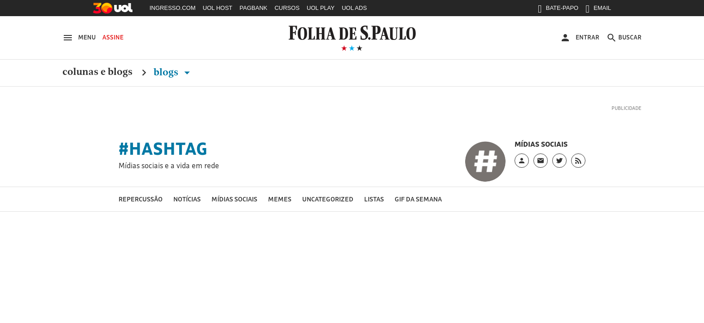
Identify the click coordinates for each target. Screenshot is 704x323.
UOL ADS (354, 7)
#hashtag (163, 148)
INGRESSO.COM (173, 7)
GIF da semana (418, 199)
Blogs (174, 72)
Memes (279, 199)
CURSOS (286, 7)
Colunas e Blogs (97, 72)
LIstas (374, 199)
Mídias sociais (234, 199)
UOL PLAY (320, 7)
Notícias (187, 199)
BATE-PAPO (558, 10)
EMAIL (598, 10)
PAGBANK (254, 7)
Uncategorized (327, 199)
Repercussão (141, 199)
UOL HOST (218, 7)
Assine (112, 37)
